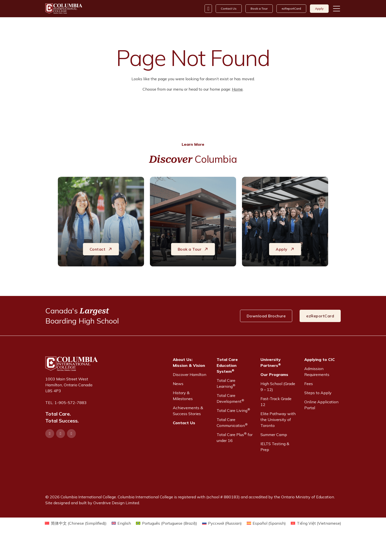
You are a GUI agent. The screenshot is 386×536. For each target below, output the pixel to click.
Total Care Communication (232, 422)
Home (237, 89)
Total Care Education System (227, 365)
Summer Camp (273, 434)
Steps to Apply (318, 392)
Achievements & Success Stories (188, 410)
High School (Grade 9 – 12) (277, 386)
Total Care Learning (226, 383)
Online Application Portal (321, 404)
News (178, 383)
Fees (308, 383)
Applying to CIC (319, 359)
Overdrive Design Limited (116, 502)
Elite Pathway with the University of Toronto (278, 419)
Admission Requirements (316, 371)
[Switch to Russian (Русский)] (222, 523)
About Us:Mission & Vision (189, 362)
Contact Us (229, 8)
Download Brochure (266, 315)
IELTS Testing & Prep (274, 446)
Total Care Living (233, 410)
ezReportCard (291, 8)
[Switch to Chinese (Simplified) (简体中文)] (75, 523)
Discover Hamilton (189, 374)
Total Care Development (230, 398)
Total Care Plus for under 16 (235, 437)
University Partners (270, 362)
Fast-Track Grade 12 (275, 401)
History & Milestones (183, 395)
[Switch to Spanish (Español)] (266, 523)
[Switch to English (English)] (121, 523)
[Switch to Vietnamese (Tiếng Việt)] (315, 523)
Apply (319, 8)
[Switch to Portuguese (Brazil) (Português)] (166, 523)
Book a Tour (259, 8)
